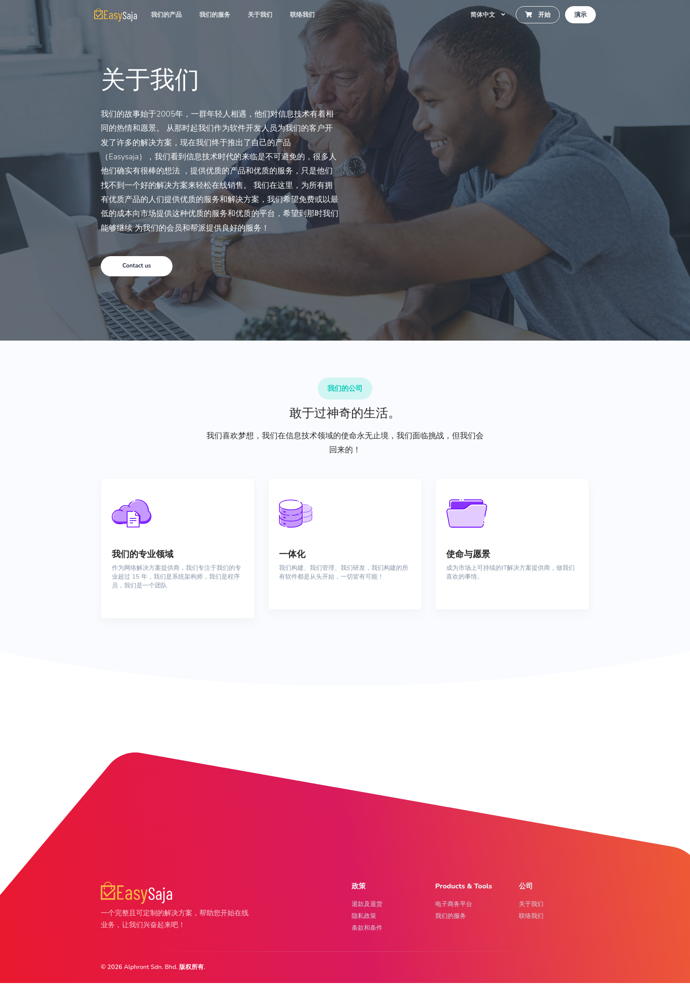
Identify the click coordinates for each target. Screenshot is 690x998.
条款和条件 (369, 942)
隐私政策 (366, 928)
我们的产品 (169, 15)
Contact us (139, 266)
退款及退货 (369, 914)
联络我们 (306, 15)
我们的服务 (218, 15)
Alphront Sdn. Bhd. (150, 982)
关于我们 (263, 15)
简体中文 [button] (483, 15)
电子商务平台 (456, 914)
